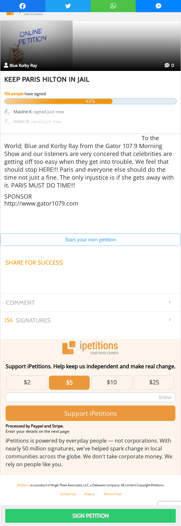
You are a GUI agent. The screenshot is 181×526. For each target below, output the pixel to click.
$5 (69, 382)
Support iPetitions (90, 413)
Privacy (89, 494)
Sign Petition (90, 516)
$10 (112, 382)
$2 (27, 382)
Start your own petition (90, 239)
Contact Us (68, 494)
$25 (154, 382)
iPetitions (23, 485)
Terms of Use (112, 494)
